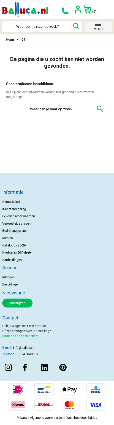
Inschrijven (17, 303)
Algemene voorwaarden (47, 418)
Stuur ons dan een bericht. (20, 336)
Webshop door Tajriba (81, 418)
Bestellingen (10, 284)
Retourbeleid (11, 202)
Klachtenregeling (14, 209)
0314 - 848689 (28, 354)
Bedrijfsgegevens (14, 231)
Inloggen (8, 277)
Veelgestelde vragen (16, 224)
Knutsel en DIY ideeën (17, 252)
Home (10, 40)
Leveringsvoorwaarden (18, 216)
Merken (7, 238)
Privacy (22, 418)
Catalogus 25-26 (14, 245)
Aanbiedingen (12, 260)
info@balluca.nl (24, 348)
